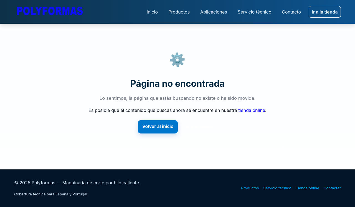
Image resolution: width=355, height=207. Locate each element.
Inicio (152, 12)
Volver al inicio (158, 126)
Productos (179, 12)
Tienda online (307, 188)
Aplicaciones (213, 12)
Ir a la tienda (325, 12)
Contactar (332, 188)
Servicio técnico (254, 12)
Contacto (291, 12)
